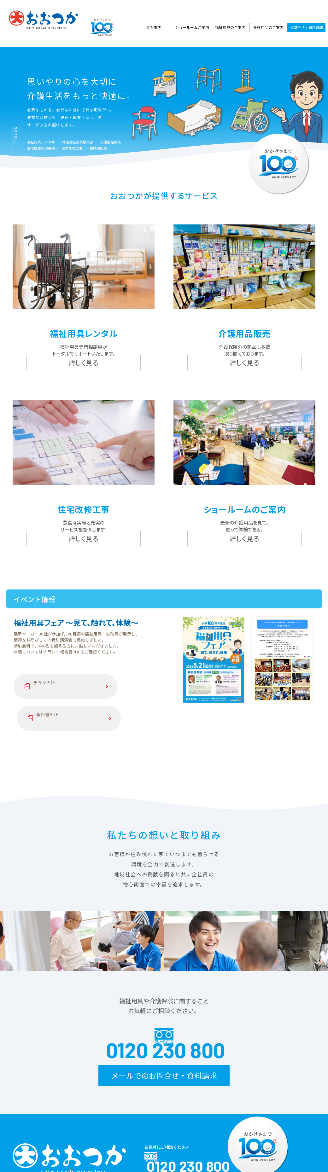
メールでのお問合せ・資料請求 (164, 1008)
